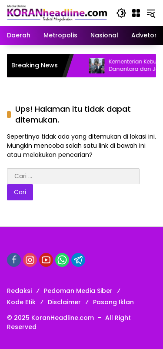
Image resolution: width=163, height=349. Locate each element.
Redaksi (19, 290)
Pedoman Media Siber (78, 290)
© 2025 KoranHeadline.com (50, 317)
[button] (121, 13)
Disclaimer (64, 302)
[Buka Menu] (136, 13)
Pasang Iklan (113, 302)
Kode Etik (21, 302)
